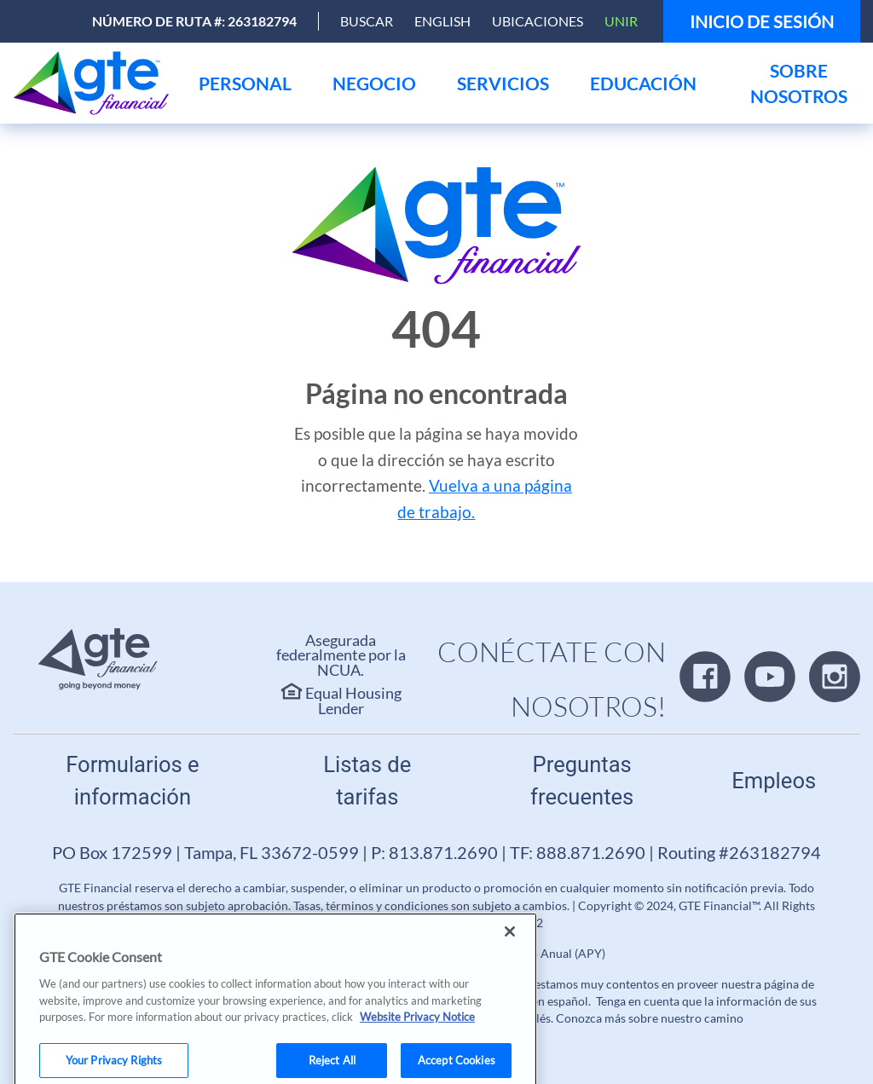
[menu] (245, 83)
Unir (621, 21)
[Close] (510, 947)
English (442, 21)
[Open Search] (366, 21)
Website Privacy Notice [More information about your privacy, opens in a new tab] (417, 1032)
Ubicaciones (537, 21)
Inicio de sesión (762, 21)
